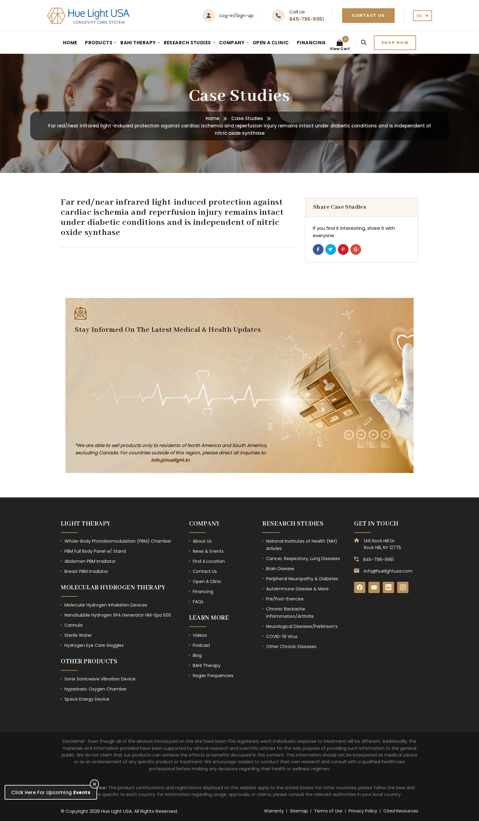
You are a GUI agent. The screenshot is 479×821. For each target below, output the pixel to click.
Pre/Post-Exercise (285, 599)
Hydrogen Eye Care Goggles (94, 645)
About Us (202, 541)
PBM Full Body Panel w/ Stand (95, 551)
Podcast (201, 645)
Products (98, 42)
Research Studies (187, 42)
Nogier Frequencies (213, 676)
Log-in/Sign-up (237, 15)
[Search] (363, 43)
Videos (200, 635)
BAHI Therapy (137, 42)
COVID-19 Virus (282, 636)
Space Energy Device (86, 699)
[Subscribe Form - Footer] (167, 387)
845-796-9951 (306, 19)
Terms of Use (328, 811)
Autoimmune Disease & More (297, 589)
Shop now (395, 43)
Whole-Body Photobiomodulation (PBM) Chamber (117, 541)
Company (232, 42)
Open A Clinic (271, 42)
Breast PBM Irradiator (86, 571)
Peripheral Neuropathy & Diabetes (302, 579)
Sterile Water (78, 635)
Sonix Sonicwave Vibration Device (100, 679)
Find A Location (209, 561)
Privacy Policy (363, 811)
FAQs (198, 602)
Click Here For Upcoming (50, 792)
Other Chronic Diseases (291, 646)
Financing (311, 42)
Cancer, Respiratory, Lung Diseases (303, 558)
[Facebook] (360, 587)
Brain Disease (280, 569)
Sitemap (299, 811)
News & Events (208, 551)
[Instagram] (404, 587)
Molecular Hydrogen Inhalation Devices (105, 605)
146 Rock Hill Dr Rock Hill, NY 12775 (382, 544)
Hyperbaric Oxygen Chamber (95, 689)
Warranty (274, 811)
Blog (197, 655)
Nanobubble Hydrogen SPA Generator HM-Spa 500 (117, 615)
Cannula (73, 625)
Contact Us (368, 15)
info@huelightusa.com (388, 571)
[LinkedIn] (389, 587)
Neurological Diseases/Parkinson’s (302, 626)
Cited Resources (400, 811)
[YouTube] (374, 587)
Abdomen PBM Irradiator (90, 561)
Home (70, 42)
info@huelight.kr (170, 460)
